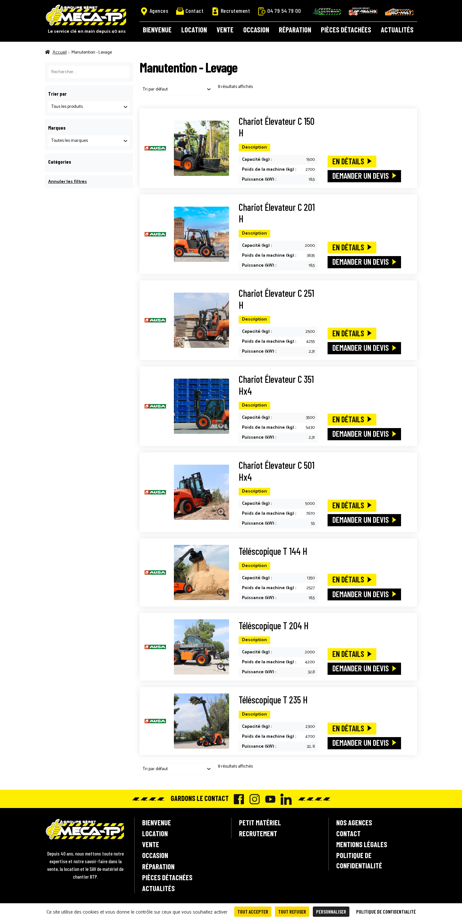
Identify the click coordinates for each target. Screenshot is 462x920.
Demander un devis (360, 175)
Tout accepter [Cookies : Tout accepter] (252, 911)
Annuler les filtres (67, 181)
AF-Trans (363, 11)
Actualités (397, 29)
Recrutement (230, 10)
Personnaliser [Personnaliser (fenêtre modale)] (331, 911)
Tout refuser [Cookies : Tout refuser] (292, 911)
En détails (348, 161)
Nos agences (354, 822)
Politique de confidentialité (359, 860)
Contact (190, 10)
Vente (225, 29)
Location (194, 29)
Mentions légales (361, 844)
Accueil (60, 52)
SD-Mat (399, 11)
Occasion (256, 29)
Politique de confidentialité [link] (386, 911)
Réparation (295, 29)
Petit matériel (260, 822)
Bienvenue (157, 29)
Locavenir (326, 11)
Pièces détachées (346, 29)
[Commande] (176, 89)
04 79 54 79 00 (279, 10)
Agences (154, 10)
